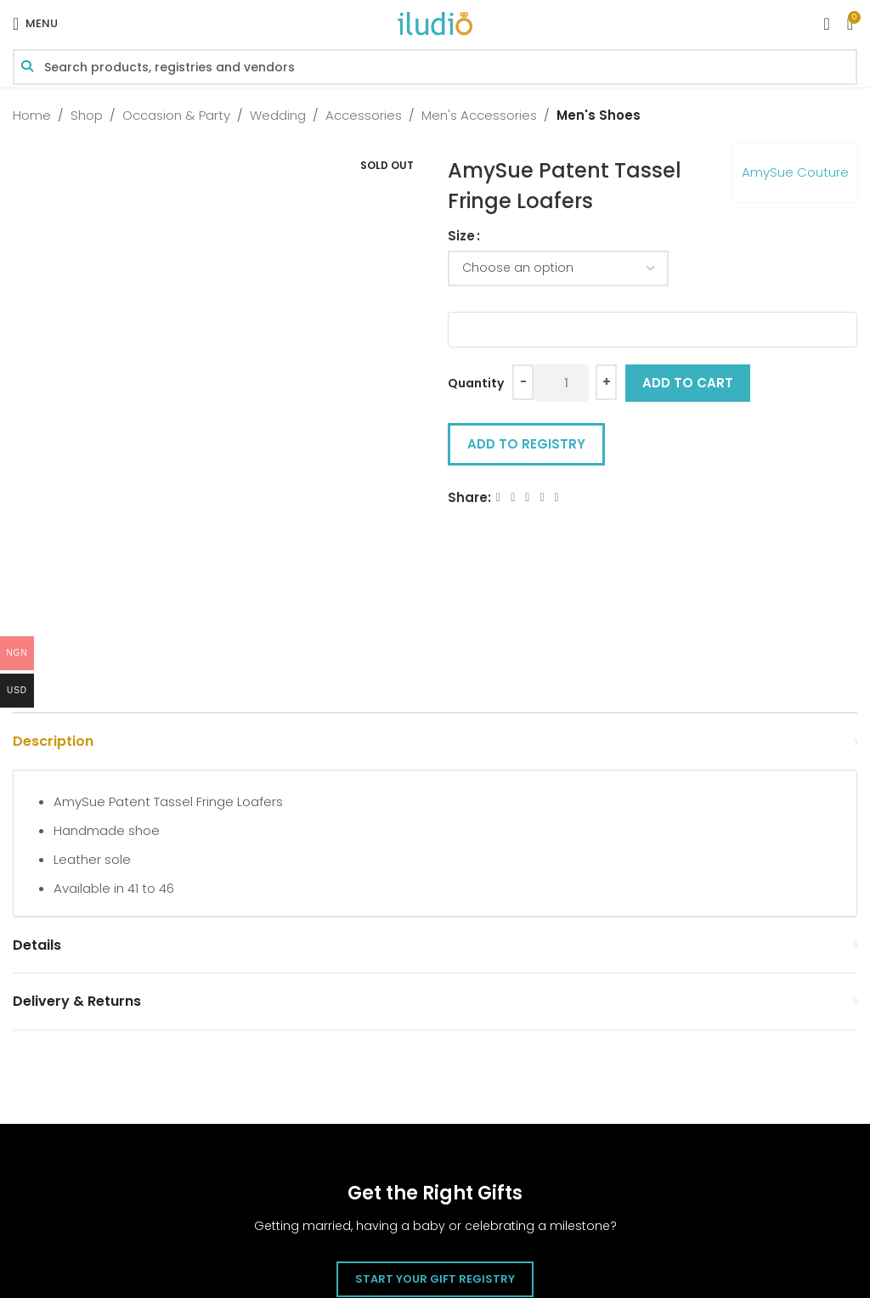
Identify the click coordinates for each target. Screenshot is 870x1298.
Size (461, 236)
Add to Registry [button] (526, 444)
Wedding (278, 115)
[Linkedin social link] (541, 497)
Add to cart (687, 383)
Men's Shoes (598, 115)
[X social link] (513, 497)
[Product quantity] (561, 383)
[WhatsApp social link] (557, 497)
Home (32, 115)
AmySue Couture (795, 172)
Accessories (363, 115)
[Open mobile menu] (35, 24)
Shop (87, 115)
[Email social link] (527, 497)
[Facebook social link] (498, 497)
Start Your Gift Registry (435, 1279)
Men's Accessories (479, 115)
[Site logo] (435, 22)
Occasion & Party (176, 115)
